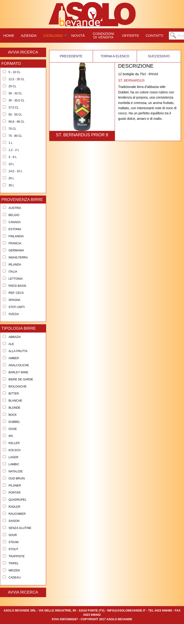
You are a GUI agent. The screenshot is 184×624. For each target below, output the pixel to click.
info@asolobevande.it (126, 610)
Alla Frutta (18, 351)
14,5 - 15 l (15, 171)
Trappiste (17, 556)
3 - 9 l (13, 157)
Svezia (14, 314)
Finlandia (16, 236)
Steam (13, 542)
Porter (15, 492)
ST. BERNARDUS (131, 80)
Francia (15, 243)
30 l (11, 185)
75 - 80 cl (15, 135)
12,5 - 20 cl (16, 79)
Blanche (15, 400)
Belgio (14, 215)
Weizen (14, 570)
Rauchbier (17, 514)
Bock (13, 414)
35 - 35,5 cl (16, 100)
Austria (15, 208)
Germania (16, 250)
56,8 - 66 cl (16, 121)
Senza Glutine (20, 528)
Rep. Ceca (16, 293)
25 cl (12, 86)
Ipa (11, 436)
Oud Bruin (17, 478)
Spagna (14, 300)
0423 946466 (163, 610)
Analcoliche (19, 365)
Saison (14, 521)
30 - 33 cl (15, 93)
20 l (11, 178)
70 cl (12, 128)
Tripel (14, 563)
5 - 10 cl (14, 72)
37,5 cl (14, 107)
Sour (13, 535)
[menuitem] (9, 34)
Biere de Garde (21, 379)
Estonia (15, 229)
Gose (13, 429)
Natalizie (16, 471)
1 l (11, 143)
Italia (13, 271)
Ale (11, 344)
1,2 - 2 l (14, 150)
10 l (11, 164)
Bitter (14, 393)
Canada (15, 222)
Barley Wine (18, 372)
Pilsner (15, 485)
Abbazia (15, 337)
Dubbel (14, 422)
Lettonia (16, 278)
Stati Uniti (17, 307)
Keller (14, 443)
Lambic (14, 464)
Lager (13, 457)
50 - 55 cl (15, 114)
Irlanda (15, 264)
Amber (14, 358)
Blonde (14, 407)
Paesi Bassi (17, 285)
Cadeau (15, 577)
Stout (13, 549)
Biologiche (17, 386)
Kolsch (14, 450)
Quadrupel (17, 499)
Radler (14, 506)
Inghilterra (18, 257)
